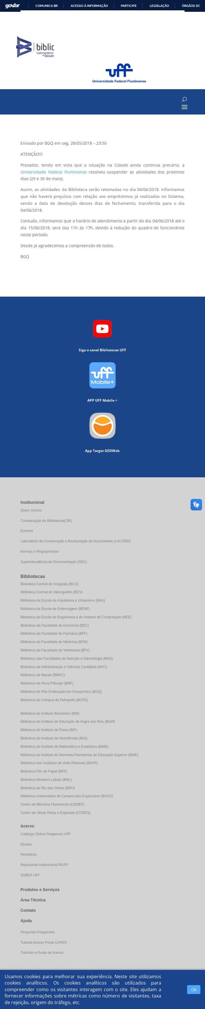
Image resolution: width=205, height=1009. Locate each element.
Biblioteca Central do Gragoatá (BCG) (49, 584)
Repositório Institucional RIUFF (44, 865)
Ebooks (26, 844)
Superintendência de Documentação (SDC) (53, 562)
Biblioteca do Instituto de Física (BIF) (48, 730)
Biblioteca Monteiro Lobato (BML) (46, 780)
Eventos (26, 531)
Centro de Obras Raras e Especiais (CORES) (55, 813)
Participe (129, 6)
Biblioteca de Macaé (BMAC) (42, 675)
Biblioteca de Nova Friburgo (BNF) (46, 683)
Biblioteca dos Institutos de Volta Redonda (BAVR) (59, 763)
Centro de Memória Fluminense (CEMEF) (52, 804)
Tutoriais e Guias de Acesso (41, 953)
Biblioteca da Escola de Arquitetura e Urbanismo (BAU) (62, 600)
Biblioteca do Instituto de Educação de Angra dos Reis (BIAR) (67, 722)
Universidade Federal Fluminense (53, 172)
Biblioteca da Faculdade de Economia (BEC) (54, 625)
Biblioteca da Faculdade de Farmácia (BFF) (53, 634)
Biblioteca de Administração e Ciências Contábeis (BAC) (63, 667)
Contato (28, 910)
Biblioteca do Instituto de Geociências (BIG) (53, 738)
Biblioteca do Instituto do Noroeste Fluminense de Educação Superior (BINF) (79, 755)
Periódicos (28, 854)
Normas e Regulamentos (39, 552)
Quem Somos (31, 510)
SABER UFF (30, 875)
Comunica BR (46, 6)
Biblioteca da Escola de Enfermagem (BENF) (55, 609)
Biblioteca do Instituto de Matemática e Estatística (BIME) (64, 747)
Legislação (159, 6)
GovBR (12, 6)
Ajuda (26, 920)
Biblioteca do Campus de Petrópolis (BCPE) (54, 700)
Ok (193, 989)
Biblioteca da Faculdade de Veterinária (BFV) (55, 650)
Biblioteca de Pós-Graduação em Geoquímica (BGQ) (61, 692)
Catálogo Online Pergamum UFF (45, 834)
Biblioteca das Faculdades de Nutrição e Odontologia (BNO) (66, 659)
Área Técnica (33, 900)
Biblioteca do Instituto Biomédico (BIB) (49, 714)
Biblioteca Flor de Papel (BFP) (43, 771)
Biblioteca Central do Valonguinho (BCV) (51, 592)
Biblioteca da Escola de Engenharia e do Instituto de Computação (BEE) (75, 617)
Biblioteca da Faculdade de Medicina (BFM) (54, 642)
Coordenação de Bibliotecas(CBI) (46, 521)
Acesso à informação (89, 6)
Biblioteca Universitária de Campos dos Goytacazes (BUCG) (66, 796)
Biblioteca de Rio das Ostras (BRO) (47, 788)
